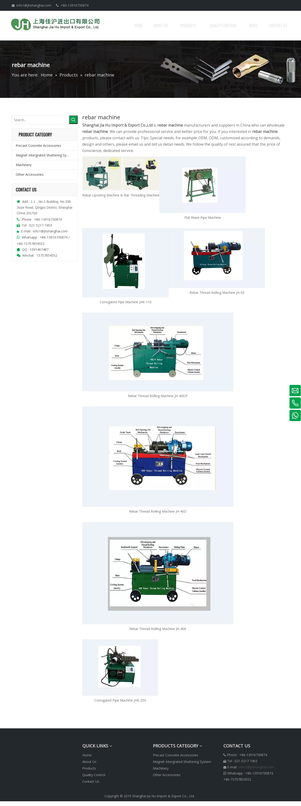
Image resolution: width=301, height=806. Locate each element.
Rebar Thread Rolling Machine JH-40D (157, 511)
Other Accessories (30, 174)
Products (89, 768)
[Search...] (41, 120)
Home (87, 755)
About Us (89, 761)
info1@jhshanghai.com (33, 5)
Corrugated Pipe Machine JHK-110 (125, 302)
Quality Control (93, 775)
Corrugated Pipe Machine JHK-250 (120, 700)
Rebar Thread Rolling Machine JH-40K (157, 628)
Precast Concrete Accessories (38, 145)
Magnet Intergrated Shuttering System (45, 155)
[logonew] (15, 746)
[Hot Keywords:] (73, 120)
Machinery (24, 165)
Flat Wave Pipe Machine (202, 217)
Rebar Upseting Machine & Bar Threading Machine (120, 195)
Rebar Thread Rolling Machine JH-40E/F (158, 396)
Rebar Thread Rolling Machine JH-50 (217, 292)
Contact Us (90, 781)
